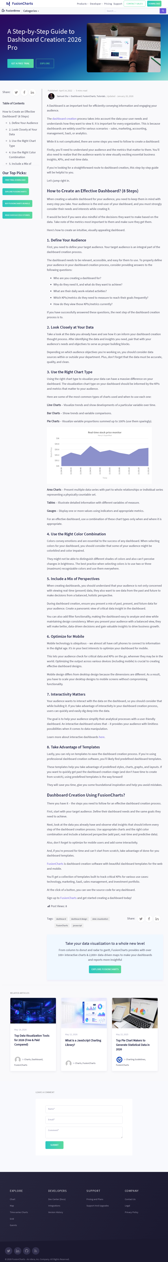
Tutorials (101, 96)
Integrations (54, 1205)
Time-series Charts (19, 1212)
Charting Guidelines (135, 1059)
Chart (12, 1199)
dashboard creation (64, 118)
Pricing (108, 3)
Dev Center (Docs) (57, 1199)
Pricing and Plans (94, 1199)
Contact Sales (134, 3)
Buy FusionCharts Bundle (17, 203)
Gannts (13, 1225)
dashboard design (79, 918)
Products (83, 3)
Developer (96, 3)
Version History (55, 1212)
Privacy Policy (131, 1212)
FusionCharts (89, 96)
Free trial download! (15, 180)
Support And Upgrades (97, 1205)
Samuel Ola (63, 96)
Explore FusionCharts (16, 191)
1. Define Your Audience (23, 123)
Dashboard (76, 96)
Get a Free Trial (20, 63)
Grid (12, 1218)
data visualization (100, 918)
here (102, 737)
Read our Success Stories (17, 215)
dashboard (61, 918)
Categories (30, 11)
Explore (45, 63)
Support (117, 3)
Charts (27, 1059)
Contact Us (130, 1199)
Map (12, 1205)
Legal (127, 1205)
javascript (77, 925)
